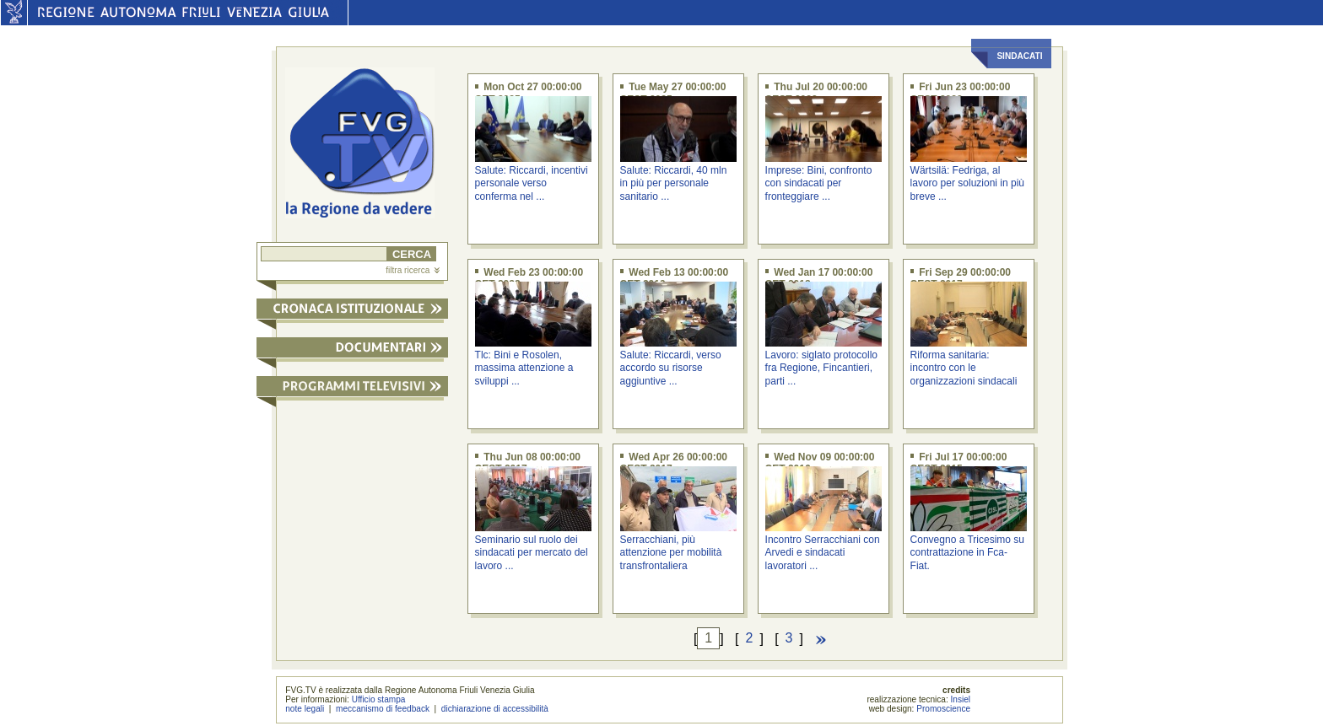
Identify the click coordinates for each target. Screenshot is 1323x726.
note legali (304, 708)
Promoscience (943, 708)
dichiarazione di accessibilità (494, 708)
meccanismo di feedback (382, 708)
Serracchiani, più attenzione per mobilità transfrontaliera (671, 553)
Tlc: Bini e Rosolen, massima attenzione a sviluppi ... (524, 368)
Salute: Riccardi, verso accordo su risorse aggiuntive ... (670, 368)
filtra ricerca (413, 270)
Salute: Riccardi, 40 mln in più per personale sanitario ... (673, 183)
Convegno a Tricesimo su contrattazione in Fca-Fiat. (967, 553)
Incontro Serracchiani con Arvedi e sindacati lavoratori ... (822, 553)
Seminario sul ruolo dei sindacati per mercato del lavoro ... (531, 553)
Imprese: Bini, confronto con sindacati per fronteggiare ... (818, 183)
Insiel (961, 699)
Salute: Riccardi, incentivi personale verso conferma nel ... (531, 183)
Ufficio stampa (379, 699)
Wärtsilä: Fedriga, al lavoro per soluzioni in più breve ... (967, 183)
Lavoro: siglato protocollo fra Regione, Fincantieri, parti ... (821, 368)
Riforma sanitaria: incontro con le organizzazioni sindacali (964, 368)
